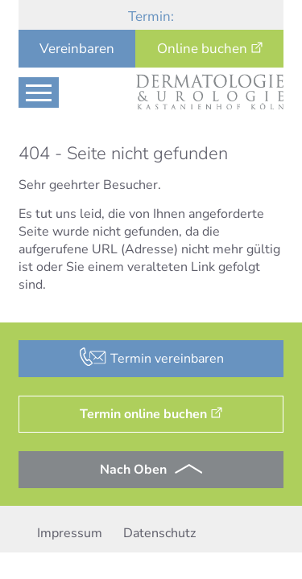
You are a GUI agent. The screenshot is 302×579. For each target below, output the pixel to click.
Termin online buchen (143, 414)
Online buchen (202, 48)
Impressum (69, 533)
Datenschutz (159, 533)
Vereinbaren (76, 48)
